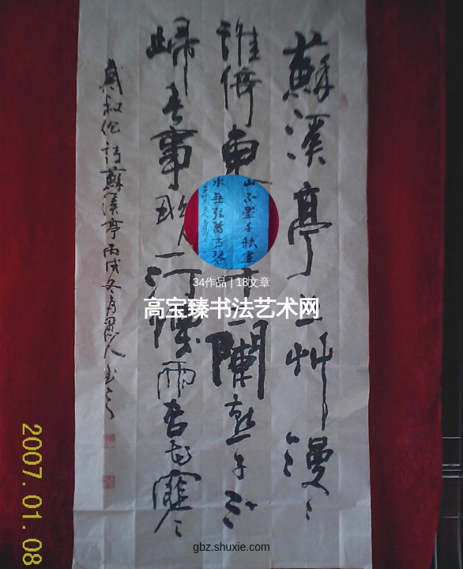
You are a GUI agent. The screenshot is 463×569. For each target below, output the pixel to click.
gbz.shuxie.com (231, 547)
